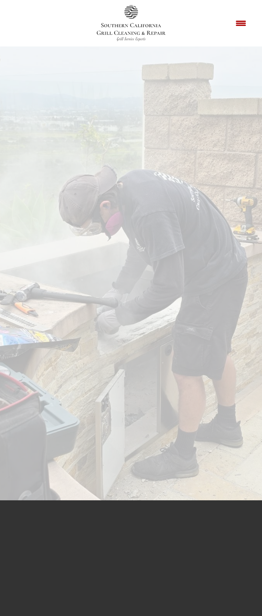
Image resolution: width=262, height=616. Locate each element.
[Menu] (241, 23)
